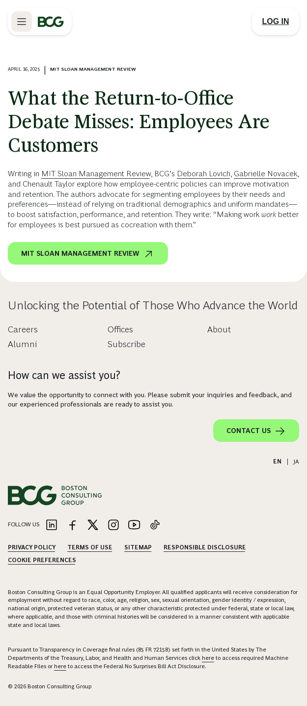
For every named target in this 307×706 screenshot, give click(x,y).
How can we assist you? (64, 375)
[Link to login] (275, 21)
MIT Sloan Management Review (96, 173)
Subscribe (126, 344)
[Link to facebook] (72, 525)
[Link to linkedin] (51, 525)
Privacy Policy (32, 547)
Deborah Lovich (203, 173)
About (219, 329)
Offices (120, 329)
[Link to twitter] (92, 525)
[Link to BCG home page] (51, 21)
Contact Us (256, 431)
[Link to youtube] (134, 525)
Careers (23, 329)
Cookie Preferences (42, 560)
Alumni (22, 344)
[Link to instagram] (113, 525)
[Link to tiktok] (154, 525)
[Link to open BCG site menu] (21, 21)
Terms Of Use (89, 547)
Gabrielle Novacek (265, 173)
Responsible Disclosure (205, 547)
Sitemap (138, 547)
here (208, 657)
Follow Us (23, 524)
